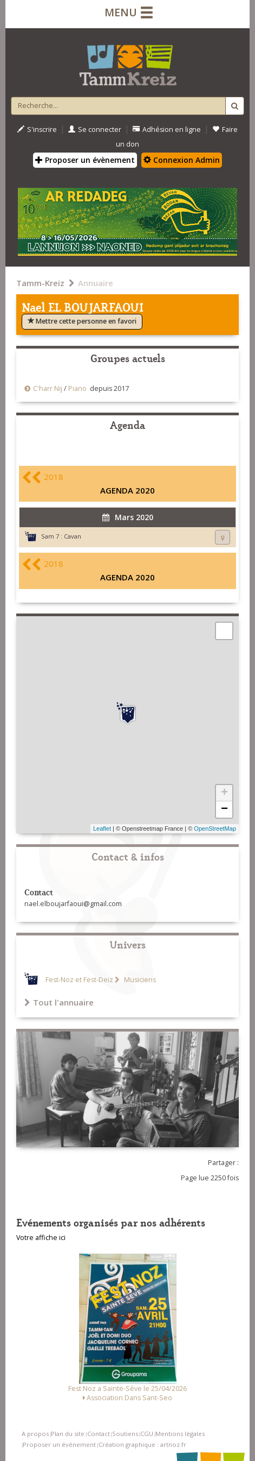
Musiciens (139, 979)
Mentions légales (180, 1434)
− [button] (224, 809)
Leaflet (102, 828)
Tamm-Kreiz (40, 282)
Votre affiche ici (41, 1237)
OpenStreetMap (215, 828)
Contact (98, 1434)
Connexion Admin (181, 160)
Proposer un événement (59, 1444)
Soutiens (125, 1434)
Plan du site (67, 1434)
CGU (146, 1434)
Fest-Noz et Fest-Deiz (79, 979)
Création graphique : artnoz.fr (142, 1444)
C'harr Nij (48, 388)
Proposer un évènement (85, 160)
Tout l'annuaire (59, 1002)
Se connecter (94, 129)
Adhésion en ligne (167, 129)
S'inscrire (37, 129)
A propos (35, 1434)
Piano (77, 388)
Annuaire (95, 282)
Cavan (72, 536)
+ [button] (224, 793)
